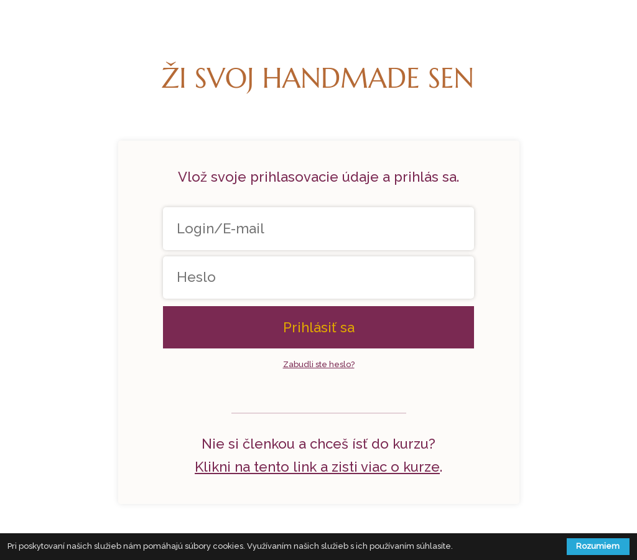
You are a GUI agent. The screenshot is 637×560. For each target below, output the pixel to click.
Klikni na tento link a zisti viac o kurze (317, 467)
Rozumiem (598, 546)
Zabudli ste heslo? (319, 364)
